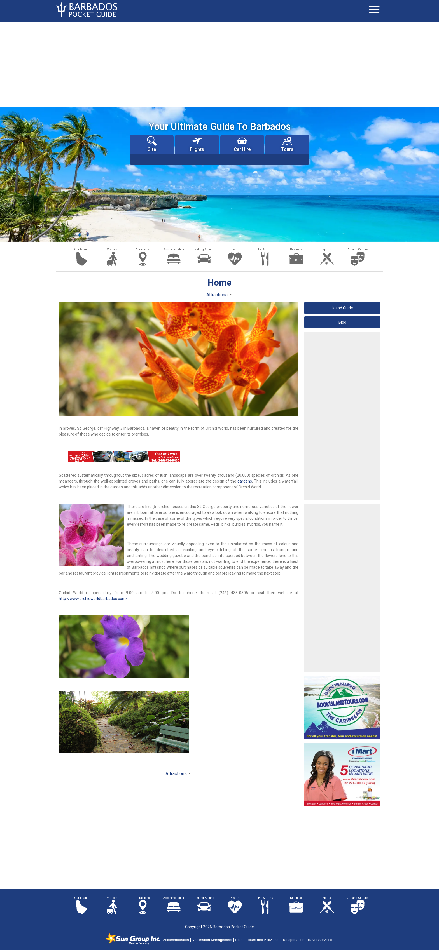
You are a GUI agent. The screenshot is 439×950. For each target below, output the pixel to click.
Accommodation (173, 249)
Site (152, 144)
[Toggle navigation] (374, 10)
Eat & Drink (265, 249)
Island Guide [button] (342, 308)
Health (234, 249)
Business (296, 249)
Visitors (112, 249)
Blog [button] (342, 322)
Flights (197, 144)
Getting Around (204, 249)
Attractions (143, 249)
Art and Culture (357, 249)
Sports (327, 249)
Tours (287, 144)
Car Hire (242, 144)
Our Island (81, 249)
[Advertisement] (219, 64)
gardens (244, 481)
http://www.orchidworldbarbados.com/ (93, 598)
